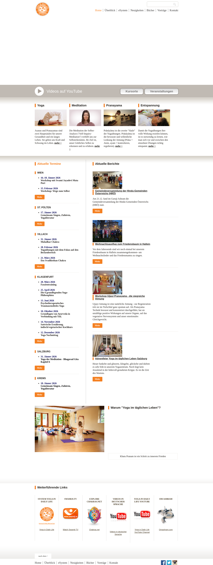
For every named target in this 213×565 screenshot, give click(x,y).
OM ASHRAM (165, 499)
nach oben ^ (43, 556)
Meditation (79, 105)
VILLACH (42, 234)
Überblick (110, 10)
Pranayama (114, 105)
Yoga (40, 105)
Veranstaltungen (161, 91)
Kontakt (174, 10)
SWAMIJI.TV (70, 499)
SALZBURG (43, 351)
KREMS (41, 378)
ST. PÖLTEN (44, 207)
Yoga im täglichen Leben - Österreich (42, 10)
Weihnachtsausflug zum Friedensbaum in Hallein (122, 244)
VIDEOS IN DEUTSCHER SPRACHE (118, 501)
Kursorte (132, 91)
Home (98, 10)
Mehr (39, 197)
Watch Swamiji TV (70, 529)
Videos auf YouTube (64, 91)
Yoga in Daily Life (46, 529)
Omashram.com (166, 529)
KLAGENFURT (45, 277)
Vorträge (162, 10)
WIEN (40, 172)
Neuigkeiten (136, 10)
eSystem (122, 10)
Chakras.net (94, 529)
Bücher (150, 10)
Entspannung (150, 105)
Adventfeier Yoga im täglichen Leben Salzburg (121, 358)
